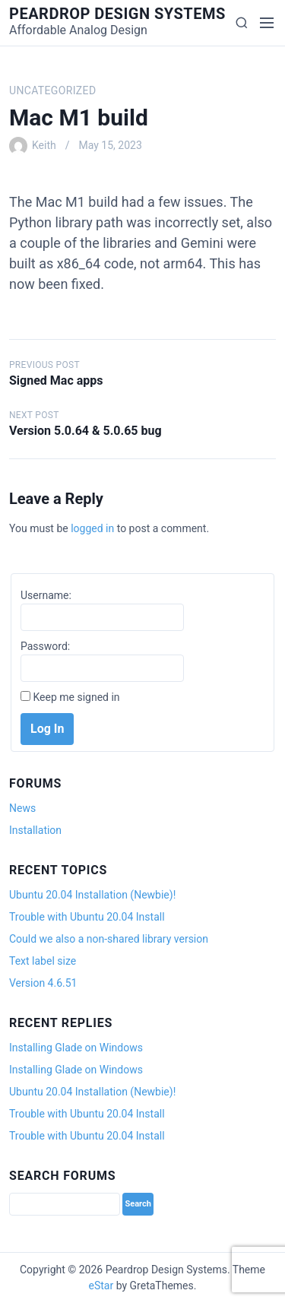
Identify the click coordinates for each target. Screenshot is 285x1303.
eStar (101, 1285)
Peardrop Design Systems (117, 14)
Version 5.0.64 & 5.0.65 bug (85, 430)
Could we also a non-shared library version (108, 939)
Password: (45, 646)
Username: (46, 595)
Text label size (42, 961)
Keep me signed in (76, 697)
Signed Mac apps (56, 380)
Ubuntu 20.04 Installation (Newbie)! (92, 895)
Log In (47, 728)
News (22, 808)
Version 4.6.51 (43, 983)
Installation (35, 830)
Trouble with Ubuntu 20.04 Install (87, 917)
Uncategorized (52, 90)
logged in (92, 528)
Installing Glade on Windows (76, 1047)
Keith (44, 145)
